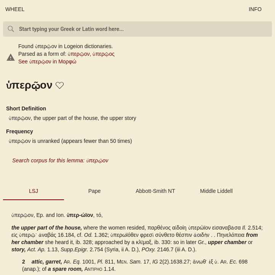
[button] (60, 86)
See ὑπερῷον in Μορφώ (47, 61)
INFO (255, 9)
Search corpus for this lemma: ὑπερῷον (60, 160)
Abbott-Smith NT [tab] (155, 191)
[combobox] (137, 29)
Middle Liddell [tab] (216, 191)
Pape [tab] (94, 191)
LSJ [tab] (33, 191)
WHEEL (15, 9)
